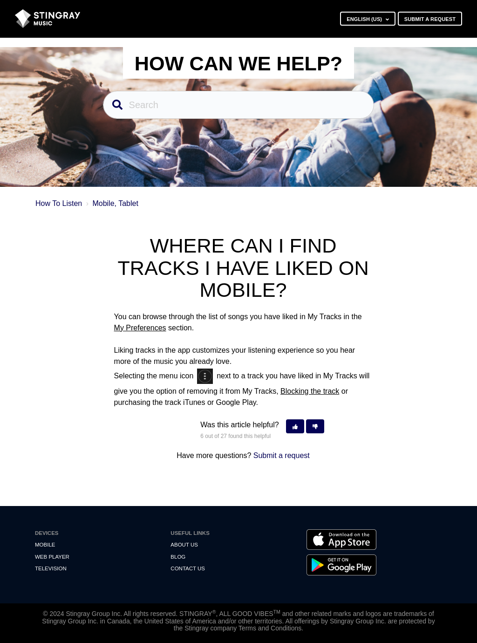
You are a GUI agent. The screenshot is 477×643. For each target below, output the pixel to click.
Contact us (187, 568)
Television (51, 568)
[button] (295, 426)
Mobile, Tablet (115, 203)
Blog (177, 557)
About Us (184, 544)
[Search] (239, 105)
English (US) (365, 19)
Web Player (52, 557)
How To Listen (58, 203)
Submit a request (430, 19)
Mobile (45, 544)
